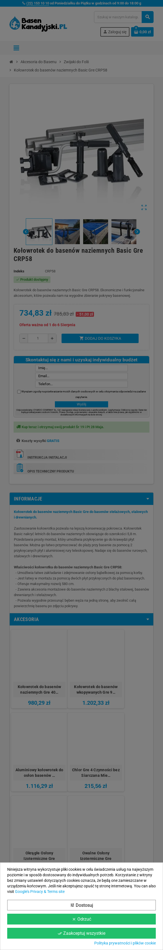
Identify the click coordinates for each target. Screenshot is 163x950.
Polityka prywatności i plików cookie (125, 943)
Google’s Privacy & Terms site (40, 891)
